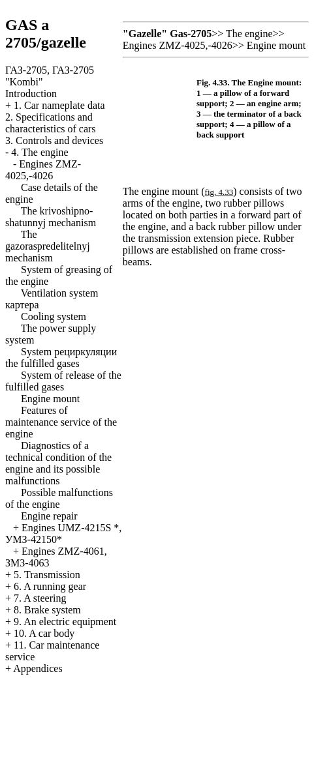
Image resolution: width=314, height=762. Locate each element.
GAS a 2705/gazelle (45, 33)
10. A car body (44, 633)
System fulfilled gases (61, 357)
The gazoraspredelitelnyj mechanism (47, 246)
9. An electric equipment (65, 621)
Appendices (38, 668)
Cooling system (53, 316)
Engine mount (50, 398)
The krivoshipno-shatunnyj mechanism (50, 216)
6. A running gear (50, 586)
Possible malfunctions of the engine (59, 498)
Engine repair (49, 515)
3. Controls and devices (54, 140)
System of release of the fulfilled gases (63, 381)
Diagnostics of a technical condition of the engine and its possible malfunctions (58, 463)
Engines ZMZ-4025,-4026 (43, 169)
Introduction (31, 93)
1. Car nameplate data (59, 105)
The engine (249, 33)
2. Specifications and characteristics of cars (50, 122)
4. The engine (39, 152)
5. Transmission (47, 574)
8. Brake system (47, 609)
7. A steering (40, 598)
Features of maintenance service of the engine (61, 422)
